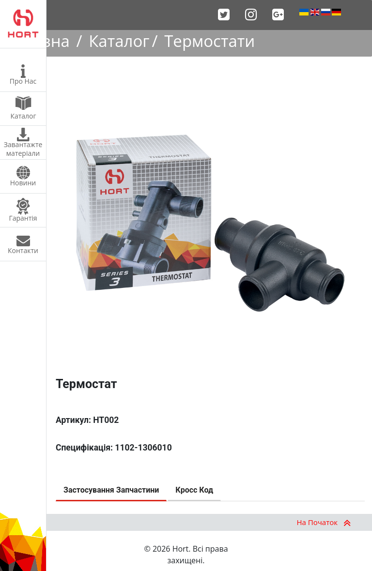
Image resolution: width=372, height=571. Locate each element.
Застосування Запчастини (111, 490)
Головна (37, 41)
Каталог (119, 41)
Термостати (209, 41)
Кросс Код (194, 490)
